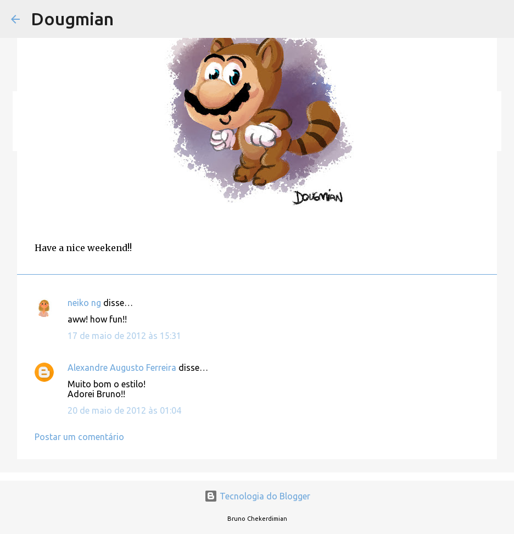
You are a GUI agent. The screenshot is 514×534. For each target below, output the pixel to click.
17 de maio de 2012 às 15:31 (124, 336)
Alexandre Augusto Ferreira (122, 367)
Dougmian (72, 19)
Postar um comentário (79, 437)
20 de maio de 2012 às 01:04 (124, 410)
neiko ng (84, 303)
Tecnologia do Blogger (257, 496)
